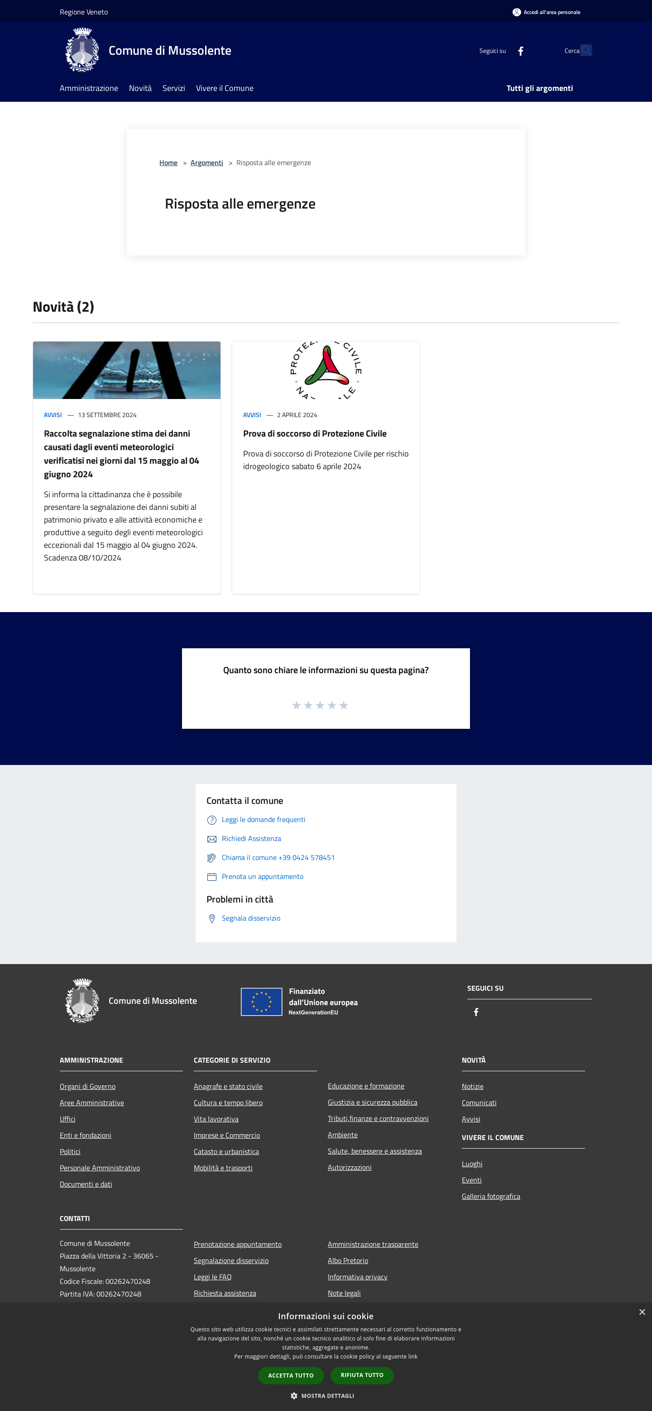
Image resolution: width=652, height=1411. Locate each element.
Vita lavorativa (216, 1118)
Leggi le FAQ (213, 1276)
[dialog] (326, 1357)
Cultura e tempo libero (228, 1102)
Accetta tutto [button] (291, 1375)
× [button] (641, 1312)
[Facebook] (501, 50)
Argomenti (207, 162)
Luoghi (472, 1163)
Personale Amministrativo (100, 1167)
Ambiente (343, 1134)
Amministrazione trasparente (373, 1244)
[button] (326, 1395)
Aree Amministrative (92, 1102)
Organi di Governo (87, 1086)
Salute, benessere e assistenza (375, 1150)
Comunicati (479, 1102)
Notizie (473, 1086)
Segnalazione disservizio (231, 1260)
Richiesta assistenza (225, 1292)
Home (168, 162)
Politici (70, 1151)
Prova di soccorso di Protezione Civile (315, 433)
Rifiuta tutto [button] (362, 1375)
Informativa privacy (358, 1276)
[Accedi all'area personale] (546, 12)
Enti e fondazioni (85, 1135)
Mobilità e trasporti (223, 1167)
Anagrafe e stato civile (228, 1086)
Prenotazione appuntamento (238, 1244)
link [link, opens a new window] (413, 1356)
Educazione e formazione (366, 1085)
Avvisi (53, 414)
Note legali (344, 1292)
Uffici (68, 1118)
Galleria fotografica (491, 1196)
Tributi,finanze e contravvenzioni (378, 1118)
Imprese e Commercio (227, 1135)
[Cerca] (581, 50)
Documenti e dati (86, 1183)
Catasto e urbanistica (226, 1151)
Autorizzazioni (350, 1167)
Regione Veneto (84, 11)
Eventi (472, 1179)
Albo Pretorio (348, 1260)
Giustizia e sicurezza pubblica (372, 1102)
